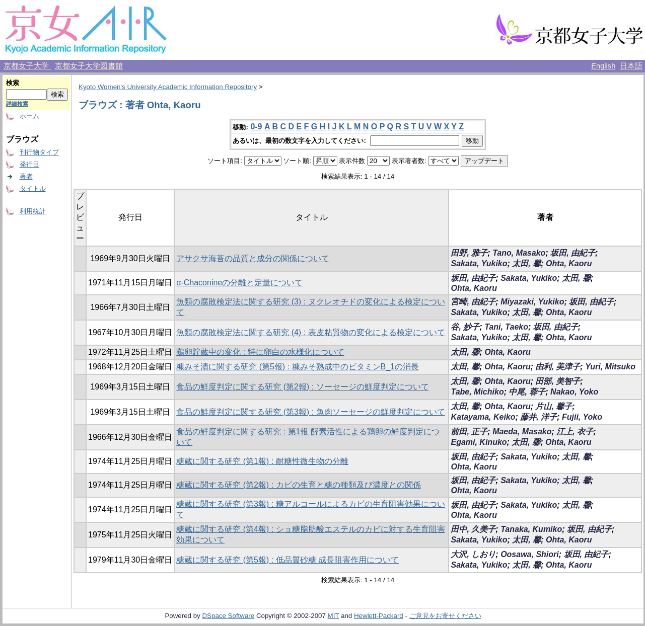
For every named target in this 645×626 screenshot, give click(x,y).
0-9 (256, 126)
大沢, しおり (473, 554)
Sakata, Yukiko (479, 263)
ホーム (29, 116)
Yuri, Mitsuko (610, 366)
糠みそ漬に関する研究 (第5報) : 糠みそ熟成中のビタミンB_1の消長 (297, 366)
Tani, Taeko (506, 327)
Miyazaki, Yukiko (532, 301)
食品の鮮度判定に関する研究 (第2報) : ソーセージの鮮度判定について (302, 386)
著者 (26, 176)
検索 (12, 83)
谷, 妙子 (465, 327)
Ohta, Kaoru (569, 263)
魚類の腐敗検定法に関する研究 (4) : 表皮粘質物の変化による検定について (310, 332)
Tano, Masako (518, 253)
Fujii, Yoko (582, 417)
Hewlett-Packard (378, 615)
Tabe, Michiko (477, 391)
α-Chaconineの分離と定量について (239, 282)
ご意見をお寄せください (445, 615)
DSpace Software (228, 615)
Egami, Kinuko (479, 442)
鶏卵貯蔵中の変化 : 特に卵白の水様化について (260, 352)
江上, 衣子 (574, 431)
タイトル (33, 188)
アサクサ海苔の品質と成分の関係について (252, 258)
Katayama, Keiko (483, 417)
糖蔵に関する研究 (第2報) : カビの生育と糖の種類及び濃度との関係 (298, 485)
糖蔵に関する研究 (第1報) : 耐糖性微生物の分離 (262, 461)
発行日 (29, 164)
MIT (333, 615)
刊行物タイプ (39, 152)
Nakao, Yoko (574, 391)
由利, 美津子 (557, 366)
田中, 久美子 (473, 529)
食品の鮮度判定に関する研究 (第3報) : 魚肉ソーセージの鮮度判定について (310, 412)
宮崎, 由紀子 (473, 301)
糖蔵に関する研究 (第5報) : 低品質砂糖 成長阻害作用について (287, 560)
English (603, 66)
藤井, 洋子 (538, 417)
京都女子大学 (27, 66)
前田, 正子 (469, 431)
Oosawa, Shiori (529, 554)
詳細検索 (17, 104)
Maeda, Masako (521, 431)
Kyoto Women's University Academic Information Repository (168, 87)
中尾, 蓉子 (527, 391)
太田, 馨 (526, 263)
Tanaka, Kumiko (531, 529)
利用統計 (33, 211)
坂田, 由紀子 (572, 253)
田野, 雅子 (469, 253)
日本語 (631, 66)
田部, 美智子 (557, 381)
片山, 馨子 (553, 406)
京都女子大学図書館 (89, 66)
